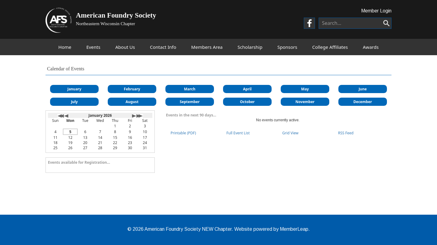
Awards (371, 47)
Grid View (290, 133)
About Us (125, 47)
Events (93, 47)
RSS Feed (346, 133)
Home (64, 47)
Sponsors (287, 47)
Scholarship (250, 47)
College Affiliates (330, 47)
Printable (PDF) (183, 133)
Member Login (376, 10)
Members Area (206, 47)
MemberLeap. (295, 229)
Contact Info (163, 47)
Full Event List (238, 133)
